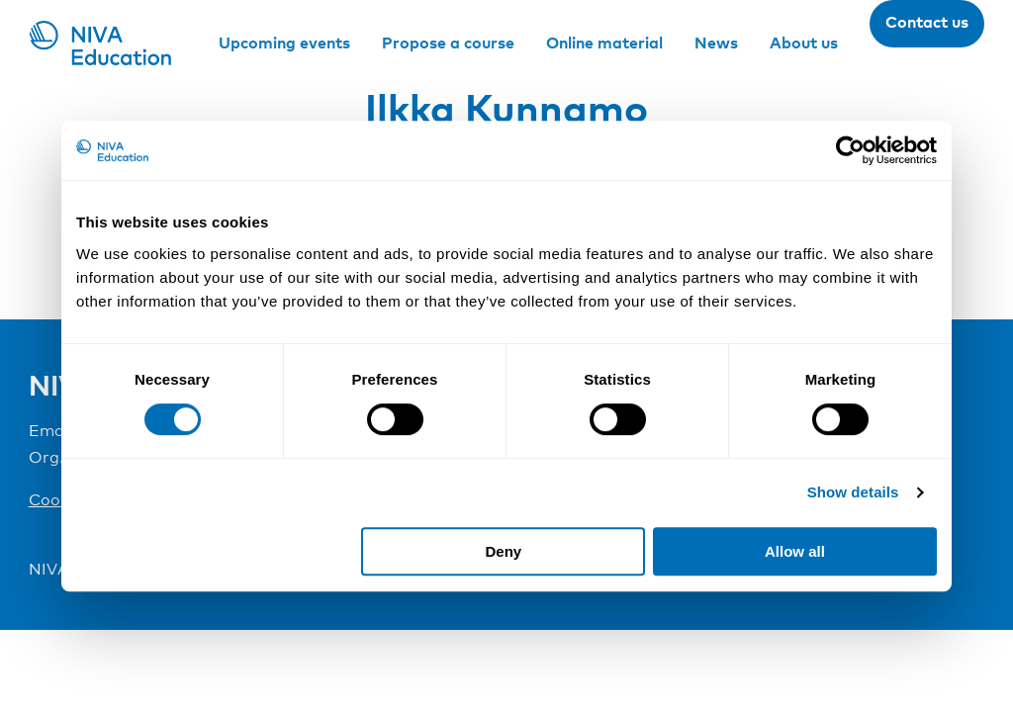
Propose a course (448, 42)
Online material (604, 42)
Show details (853, 492)
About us (804, 42)
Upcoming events (284, 42)
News (716, 42)
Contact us (926, 22)
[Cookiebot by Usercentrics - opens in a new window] (850, 150)
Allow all (795, 551)
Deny (504, 551)
